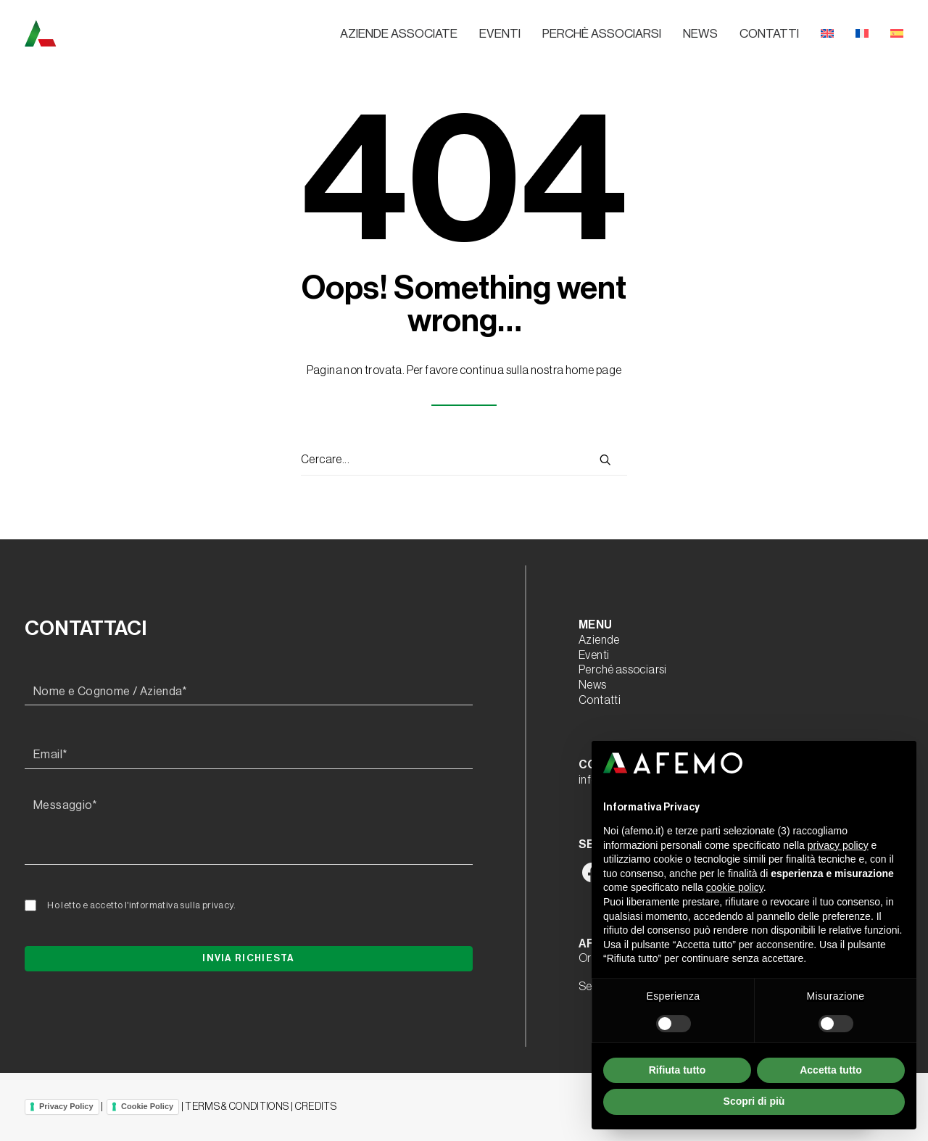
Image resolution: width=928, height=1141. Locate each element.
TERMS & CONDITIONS (237, 1107)
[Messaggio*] (249, 828)
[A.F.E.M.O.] (115, 33)
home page (594, 370)
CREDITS (315, 1107)
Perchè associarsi (601, 34)
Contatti (769, 34)
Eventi (500, 34)
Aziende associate (398, 34)
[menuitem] (404, 34)
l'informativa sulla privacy (179, 905)
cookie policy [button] (734, 887)
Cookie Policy (147, 1106)
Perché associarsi (623, 670)
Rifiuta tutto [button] (677, 1070)
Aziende (599, 640)
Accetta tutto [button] (831, 1070)
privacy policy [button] (838, 845)
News (700, 34)
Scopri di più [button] (754, 1101)
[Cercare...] (464, 460)
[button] (605, 459)
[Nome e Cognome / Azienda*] (249, 692)
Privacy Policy (66, 1106)
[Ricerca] (464, 460)
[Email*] (249, 755)
